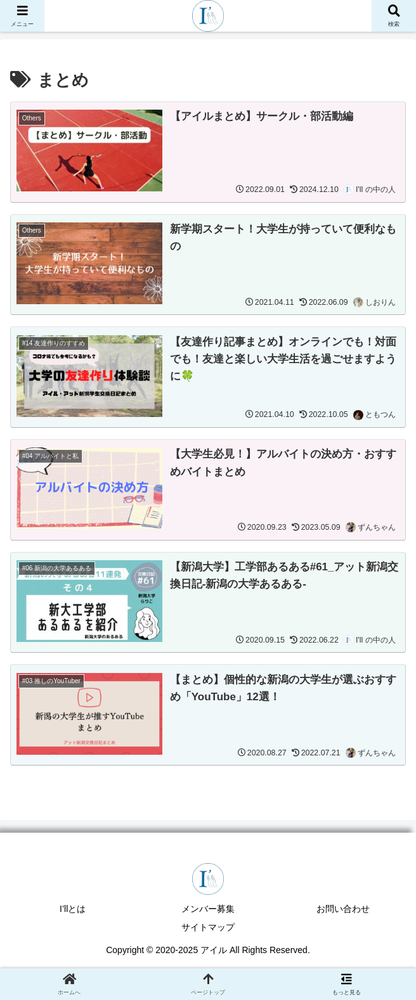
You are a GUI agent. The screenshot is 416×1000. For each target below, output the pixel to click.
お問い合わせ (343, 909)
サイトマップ (208, 928)
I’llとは (73, 909)
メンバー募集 (208, 909)
